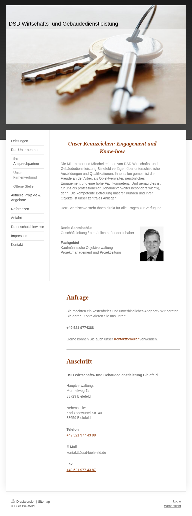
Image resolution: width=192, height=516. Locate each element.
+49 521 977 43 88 (81, 435)
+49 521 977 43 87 (81, 470)
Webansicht (172, 506)
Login (177, 501)
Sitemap (44, 501)
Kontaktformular (126, 339)
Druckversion (23, 501)
